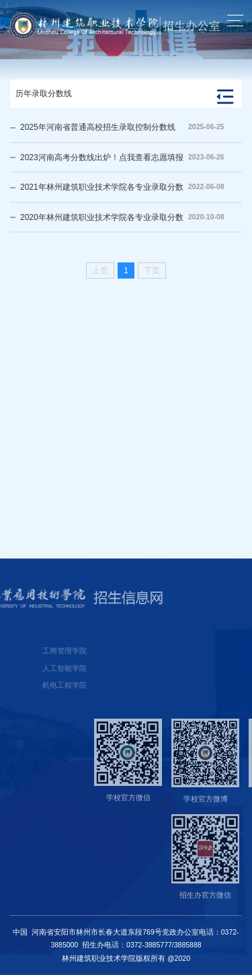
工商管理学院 (31, 651)
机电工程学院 (31, 685)
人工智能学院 (31, 668)
